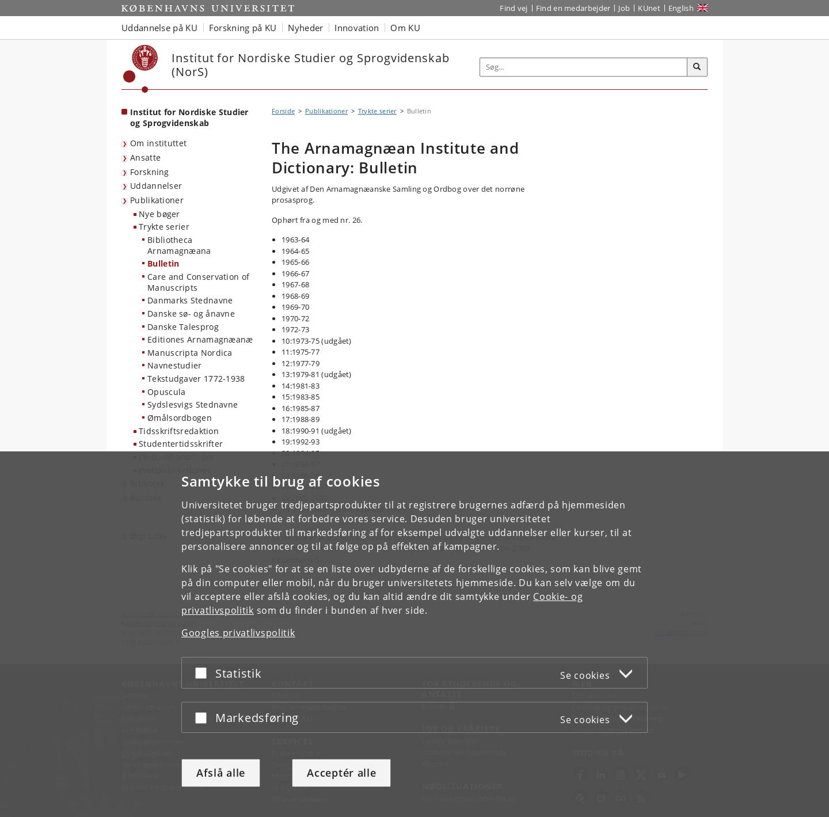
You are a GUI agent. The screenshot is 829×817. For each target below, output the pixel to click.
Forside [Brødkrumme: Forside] (283, 111)
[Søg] (697, 67)
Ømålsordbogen (179, 417)
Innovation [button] (356, 27)
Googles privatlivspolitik (238, 632)
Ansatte (145, 157)
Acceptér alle (341, 773)
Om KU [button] (405, 27)
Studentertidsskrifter (181, 443)
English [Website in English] (681, 8)
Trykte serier (164, 226)
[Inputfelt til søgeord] (584, 67)
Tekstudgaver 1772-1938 (196, 378)
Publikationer (157, 200)
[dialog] (414, 634)
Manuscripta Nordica (190, 352)
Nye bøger (159, 213)
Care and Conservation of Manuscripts (198, 282)
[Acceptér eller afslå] (203, 672)
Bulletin (163, 263)
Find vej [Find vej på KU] (513, 8)
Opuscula (166, 391)
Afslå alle (220, 773)
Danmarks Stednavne (190, 300)
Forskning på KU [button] (243, 27)
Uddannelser (156, 185)
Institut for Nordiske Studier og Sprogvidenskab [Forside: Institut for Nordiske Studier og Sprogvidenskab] (189, 117)
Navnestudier (174, 365)
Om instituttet (158, 143)
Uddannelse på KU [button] (159, 27)
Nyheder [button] (305, 27)
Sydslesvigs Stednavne (192, 404)
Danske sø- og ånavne (191, 313)
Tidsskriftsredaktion (179, 430)
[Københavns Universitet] (140, 69)
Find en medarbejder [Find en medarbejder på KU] (573, 8)
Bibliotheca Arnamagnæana (179, 245)
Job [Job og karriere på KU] (624, 8)
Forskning (149, 171)
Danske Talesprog (183, 326)
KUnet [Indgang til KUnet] (649, 8)
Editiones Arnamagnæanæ (200, 339)
